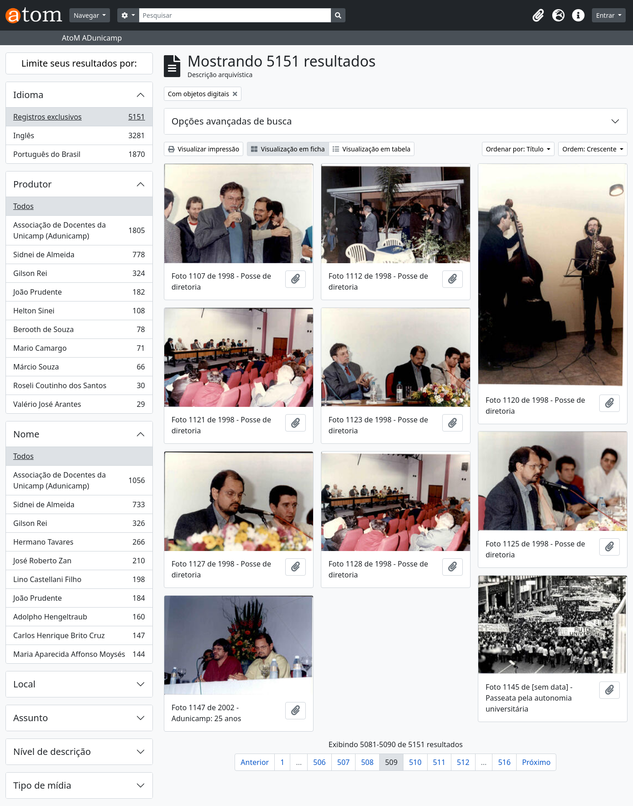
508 (367, 762)
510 (415, 762)
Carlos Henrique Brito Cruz (79, 637)
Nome (26, 434)
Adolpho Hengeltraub (79, 618)
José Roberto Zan (79, 562)
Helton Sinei (79, 312)
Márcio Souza (79, 368)
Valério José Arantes (79, 406)
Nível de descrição (52, 751)
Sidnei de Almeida (79, 256)
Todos (23, 206)
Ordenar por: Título (515, 149)
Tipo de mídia (42, 785)
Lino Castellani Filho (79, 581)
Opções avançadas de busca (232, 121)
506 (319, 762)
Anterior (255, 762)
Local (24, 684)
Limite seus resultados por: (79, 63)
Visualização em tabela (372, 149)
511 (439, 762)
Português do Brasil (79, 156)
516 (504, 762)
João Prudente (79, 294)
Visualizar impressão (203, 149)
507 (343, 762)
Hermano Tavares (79, 543)
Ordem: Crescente (590, 149)
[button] (538, 15)
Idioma (28, 94)
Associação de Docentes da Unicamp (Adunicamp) (79, 230)
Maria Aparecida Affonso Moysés (79, 656)
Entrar (606, 15)
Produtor (32, 184)
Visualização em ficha (288, 149)
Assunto (30, 718)
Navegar (86, 15)
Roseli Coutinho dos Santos (79, 387)
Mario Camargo (79, 350)
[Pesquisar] (235, 15)
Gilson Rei (79, 275)
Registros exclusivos (79, 118)
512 (463, 762)
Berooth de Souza (79, 331)
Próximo (536, 762)
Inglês (79, 137)
